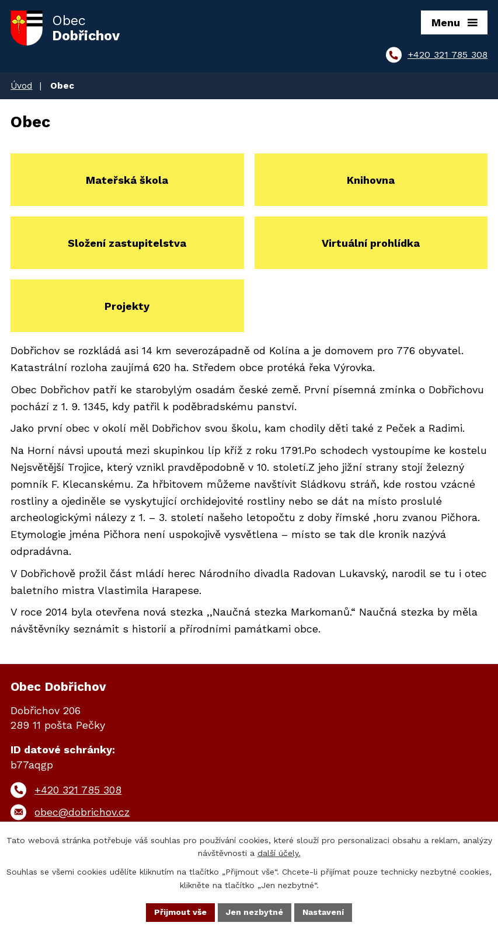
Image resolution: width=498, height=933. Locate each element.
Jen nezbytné (254, 912)
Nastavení (323, 912)
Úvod (21, 86)
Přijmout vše (180, 912)
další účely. (279, 853)
